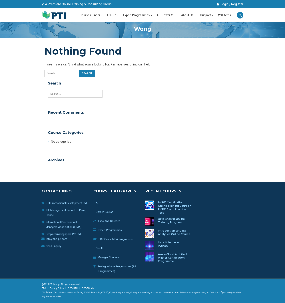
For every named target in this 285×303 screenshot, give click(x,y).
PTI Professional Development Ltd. (66, 203)
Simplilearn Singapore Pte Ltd (63, 234)
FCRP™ (113, 15)
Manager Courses (109, 257)
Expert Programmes (137, 15)
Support (206, 15)
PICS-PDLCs (88, 288)
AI (119, 203)
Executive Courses (109, 221)
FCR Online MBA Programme (116, 239)
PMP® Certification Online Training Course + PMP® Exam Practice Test (174, 207)
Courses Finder (91, 15)
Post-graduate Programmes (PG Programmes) (117, 269)
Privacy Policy (57, 288)
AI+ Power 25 (167, 15)
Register (237, 4)
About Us (188, 15)
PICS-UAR (73, 288)
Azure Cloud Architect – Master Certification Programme (173, 258)
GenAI (101, 248)
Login (222, 4)
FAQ (44, 288)
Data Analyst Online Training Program (171, 220)
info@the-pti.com (56, 239)
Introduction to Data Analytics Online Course (174, 232)
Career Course (106, 212)
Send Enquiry (53, 246)
